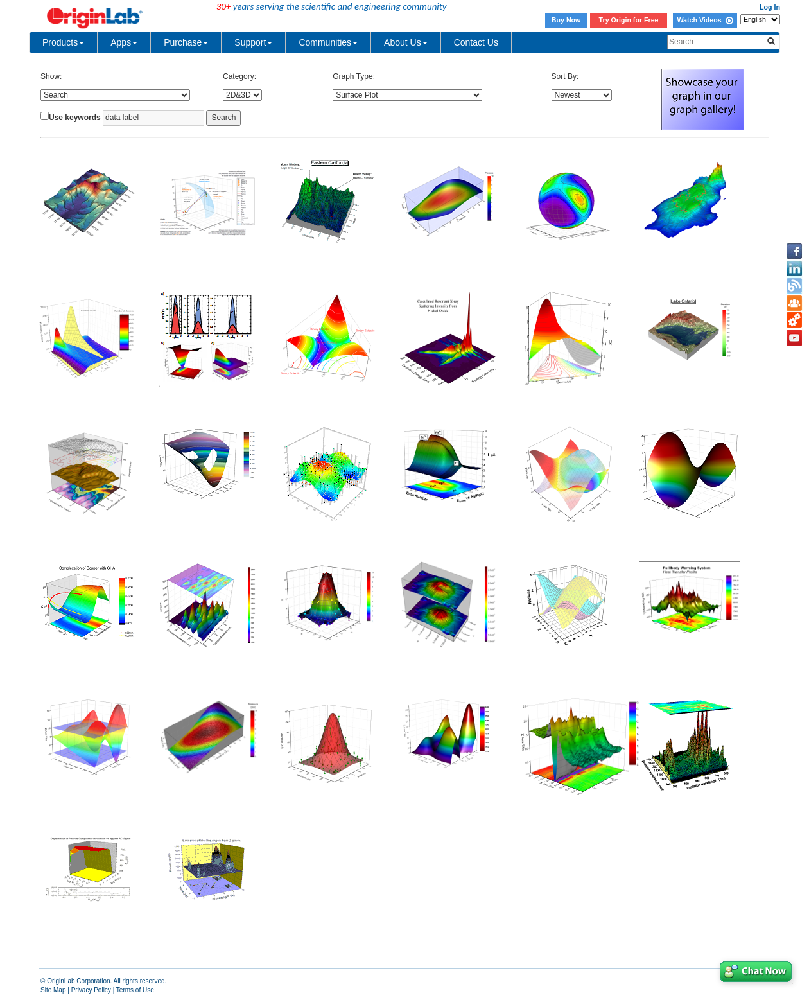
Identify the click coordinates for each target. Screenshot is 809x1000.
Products (63, 42)
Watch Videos (705, 20)
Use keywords (75, 117)
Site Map (52, 990)
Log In (770, 7)
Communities (328, 42)
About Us (406, 42)
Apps (123, 42)
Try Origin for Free (629, 20)
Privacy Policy (91, 990)
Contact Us (476, 42)
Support (253, 42)
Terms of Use (135, 990)
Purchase (186, 42)
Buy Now (566, 20)
